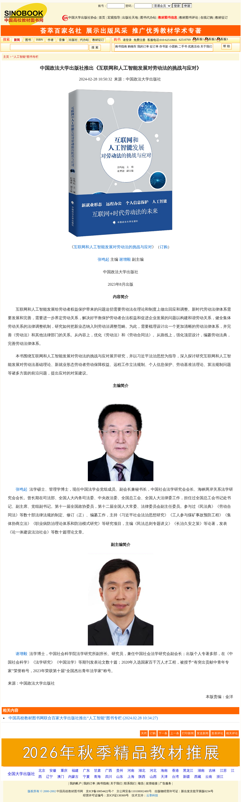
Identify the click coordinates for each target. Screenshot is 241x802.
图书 (28, 40)
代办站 (84, 40)
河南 (130, 770)
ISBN (39, 39)
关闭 (144, 733)
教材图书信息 (167, 17)
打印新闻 (188, 733)
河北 (153, 770)
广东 (86, 770)
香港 (175, 770)
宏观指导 (113, 17)
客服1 (200, 39)
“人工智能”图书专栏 (25, 56)
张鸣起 (103, 259)
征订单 (154, 46)
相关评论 (232, 733)
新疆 (186, 777)
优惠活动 (194, 46)
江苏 (223, 770)
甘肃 (97, 770)
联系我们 (130, 783)
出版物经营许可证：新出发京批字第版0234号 (184, 791)
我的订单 (143, 46)
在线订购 (206, 17)
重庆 (64, 770)
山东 (119, 777)
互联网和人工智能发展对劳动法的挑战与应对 (113, 247)
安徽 (52, 770)
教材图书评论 (188, 17)
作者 (51, 40)
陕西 (141, 777)
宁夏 (86, 777)
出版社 (73, 40)
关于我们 (206, 46)
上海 (130, 777)
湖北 (141, 770)
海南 (164, 770)
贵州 (119, 770)
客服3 (224, 39)
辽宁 (49, 777)
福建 (75, 770)
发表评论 (217, 733)
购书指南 (121, 46)
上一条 (174, 733)
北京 (41, 770)
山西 (153, 777)
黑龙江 (188, 770)
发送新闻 (202, 733)
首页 (102, 17)
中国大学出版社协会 (79, 17)
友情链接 (152, 783)
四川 (108, 777)
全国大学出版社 (21, 774)
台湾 (175, 777)
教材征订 (221, 17)
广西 (108, 770)
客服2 (212, 39)
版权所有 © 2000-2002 (42, 791)
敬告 (141, 783)
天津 (164, 777)
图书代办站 (148, 17)
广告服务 (165, 783)
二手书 (182, 46)
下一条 (163, 733)
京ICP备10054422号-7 (100, 791)
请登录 (127, 40)
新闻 (17, 40)
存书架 (163, 46)
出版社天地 (130, 17)
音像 (62, 40)
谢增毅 (125, 259)
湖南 (201, 770)
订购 (164, 247)
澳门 (60, 777)
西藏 (197, 777)
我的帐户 (75, 783)
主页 (6, 56)
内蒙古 (73, 777)
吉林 (212, 770)
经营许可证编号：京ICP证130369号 (106, 795)
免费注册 (139, 40)
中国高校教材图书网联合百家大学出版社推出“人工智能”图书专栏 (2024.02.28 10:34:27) (83, 718)
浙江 (220, 777)
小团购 (173, 46)
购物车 (132, 46)
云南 (208, 777)
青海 (97, 777)
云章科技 (152, 795)
